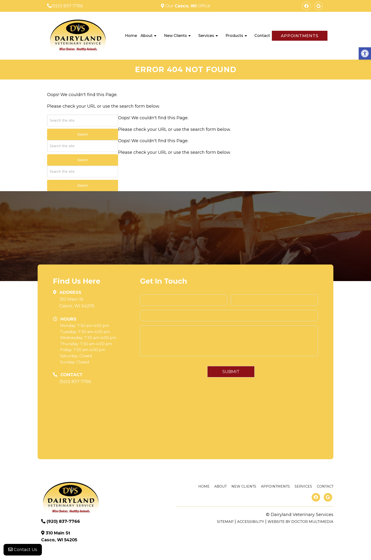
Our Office (187, 6)
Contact (262, 35)
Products (234, 35)
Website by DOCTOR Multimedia (300, 521)
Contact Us (22, 550)
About (147, 35)
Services (206, 35)
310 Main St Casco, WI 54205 (76, 303)
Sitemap (225, 521)
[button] (365, 53)
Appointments (299, 35)
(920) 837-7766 (67, 6)
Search (82, 134)
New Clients (175, 35)
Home (131, 35)
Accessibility (250, 521)
